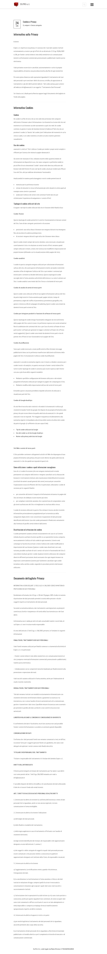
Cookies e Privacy (29, 21)
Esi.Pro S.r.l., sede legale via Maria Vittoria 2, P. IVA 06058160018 (53, 949)
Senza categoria (36, 25)
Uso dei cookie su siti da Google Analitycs (29, 433)
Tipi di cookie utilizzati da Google (27, 429)
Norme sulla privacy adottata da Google (29, 436)
